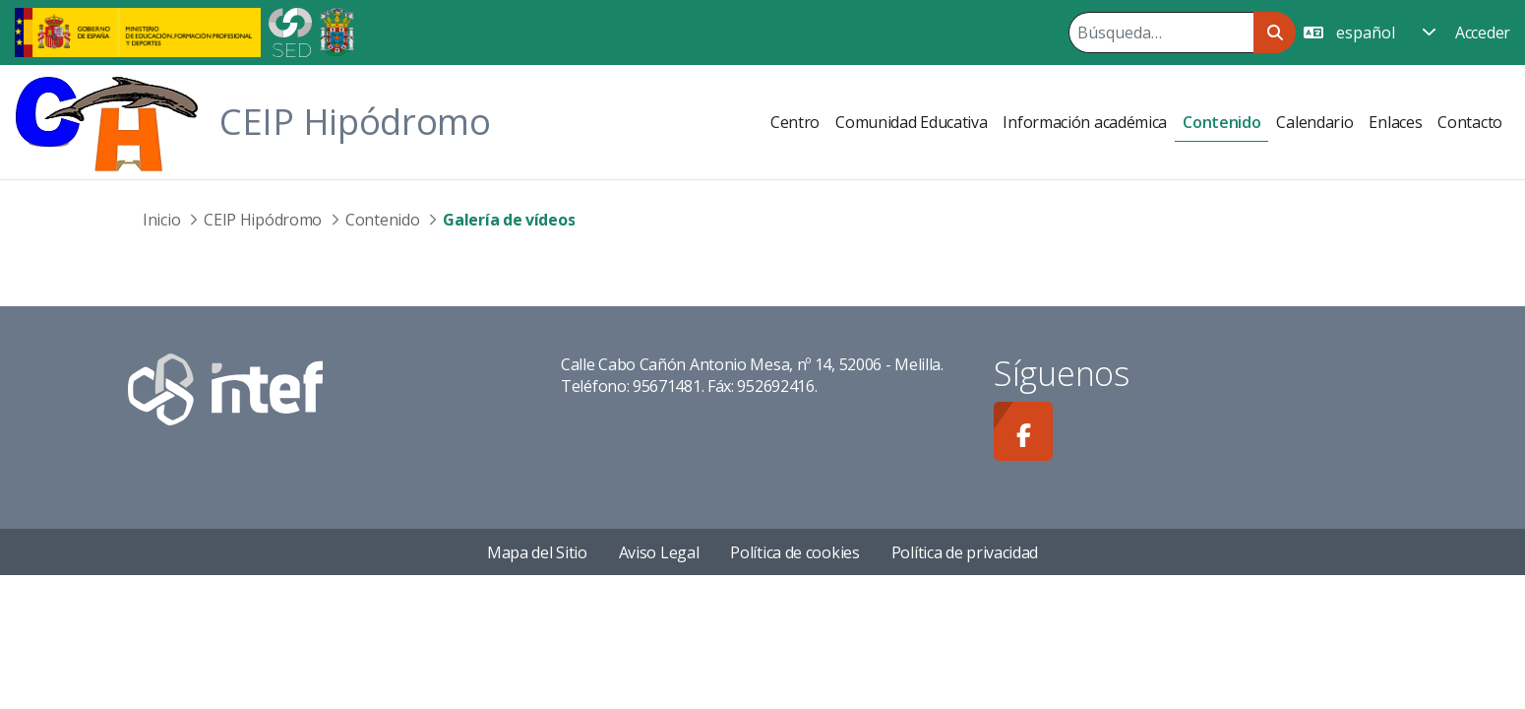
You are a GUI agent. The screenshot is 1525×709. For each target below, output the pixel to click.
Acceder (1482, 32)
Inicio (161, 219)
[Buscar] (1160, 32)
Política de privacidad (964, 552)
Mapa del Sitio (537, 552)
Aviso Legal (659, 552)
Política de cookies (794, 552)
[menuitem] (794, 122)
